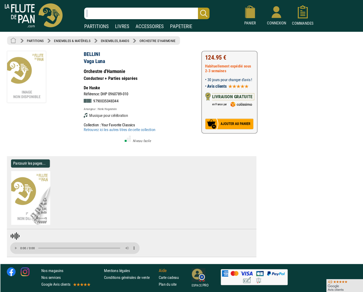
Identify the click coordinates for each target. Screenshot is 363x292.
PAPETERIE (181, 26)
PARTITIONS (96, 26)
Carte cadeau (169, 277)
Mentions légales (117, 270)
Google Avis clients (65, 284)
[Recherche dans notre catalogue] (147, 13)
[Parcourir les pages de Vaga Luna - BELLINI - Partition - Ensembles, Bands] (48, 224)
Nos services (51, 277)
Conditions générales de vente (130, 277)
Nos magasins (52, 270)
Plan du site (168, 284)
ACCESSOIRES (150, 26)
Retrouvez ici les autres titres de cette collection (119, 129)
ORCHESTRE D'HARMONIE (158, 41)
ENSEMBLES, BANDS (115, 41)
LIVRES (122, 26)
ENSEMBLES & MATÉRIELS (72, 41)
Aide (163, 270)
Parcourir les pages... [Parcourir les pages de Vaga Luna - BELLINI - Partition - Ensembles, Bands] (29, 163)
